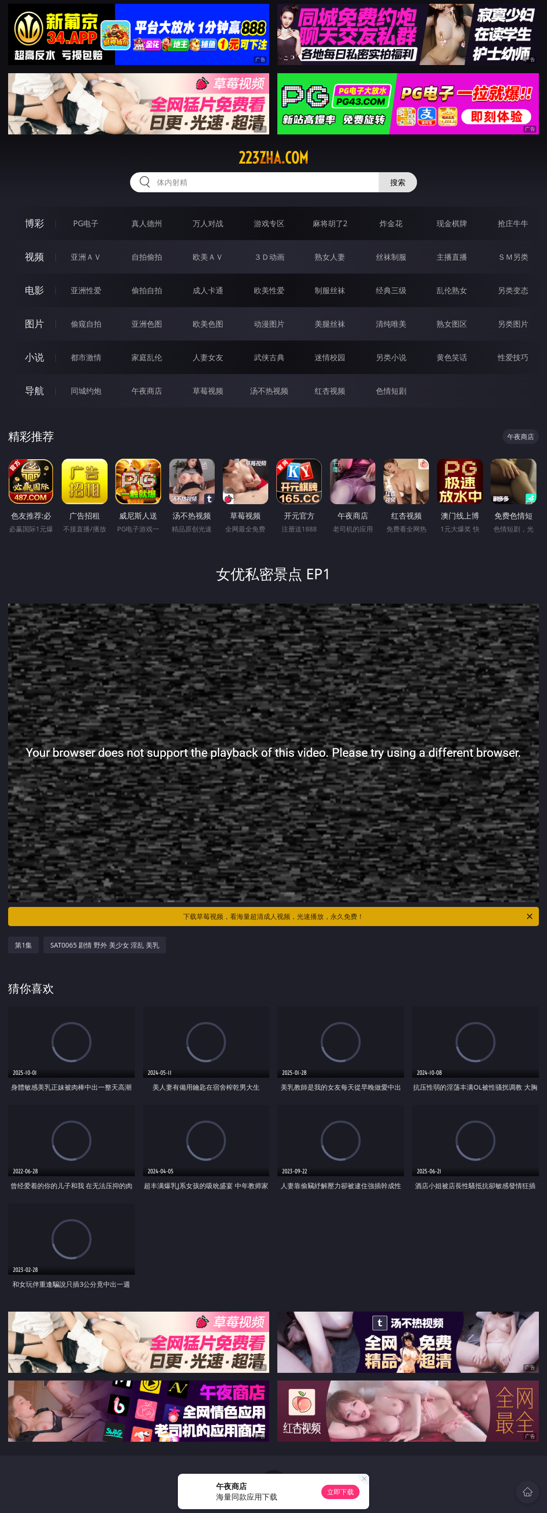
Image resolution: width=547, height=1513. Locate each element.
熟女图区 (452, 324)
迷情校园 (330, 357)
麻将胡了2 (330, 223)
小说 (34, 357)
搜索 (397, 182)
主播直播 (452, 257)
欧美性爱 (269, 290)
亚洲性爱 (86, 290)
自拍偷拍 (146, 257)
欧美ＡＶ (208, 257)
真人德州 (146, 223)
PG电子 (85, 223)
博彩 (34, 223)
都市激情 (86, 357)
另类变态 (513, 290)
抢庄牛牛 (513, 223)
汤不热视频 (269, 391)
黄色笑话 (452, 357)
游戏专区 (269, 223)
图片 (34, 323)
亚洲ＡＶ (86, 257)
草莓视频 (208, 391)
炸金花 (391, 223)
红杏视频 (330, 391)
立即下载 (340, 1491)
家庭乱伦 (146, 357)
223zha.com (273, 157)
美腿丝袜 (330, 324)
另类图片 (513, 324)
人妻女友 (208, 357)
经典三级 (391, 290)
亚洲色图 (146, 324)
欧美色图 (208, 324)
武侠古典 (269, 357)
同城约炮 (86, 391)
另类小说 (391, 357)
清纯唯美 (391, 324)
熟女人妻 (330, 257)
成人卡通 (208, 290)
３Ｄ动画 (269, 257)
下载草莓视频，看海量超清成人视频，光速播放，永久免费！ (358, 916)
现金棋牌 (452, 223)
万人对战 (208, 223)
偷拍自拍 (146, 290)
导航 (34, 390)
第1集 (23, 945)
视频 (34, 256)
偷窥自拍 (86, 324)
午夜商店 (146, 391)
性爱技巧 (513, 357)
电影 (34, 290)
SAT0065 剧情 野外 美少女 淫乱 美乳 (104, 945)
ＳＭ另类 (513, 257)
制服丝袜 (330, 290)
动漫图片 (269, 324)
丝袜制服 (391, 257)
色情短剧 (391, 391)
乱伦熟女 (452, 290)
